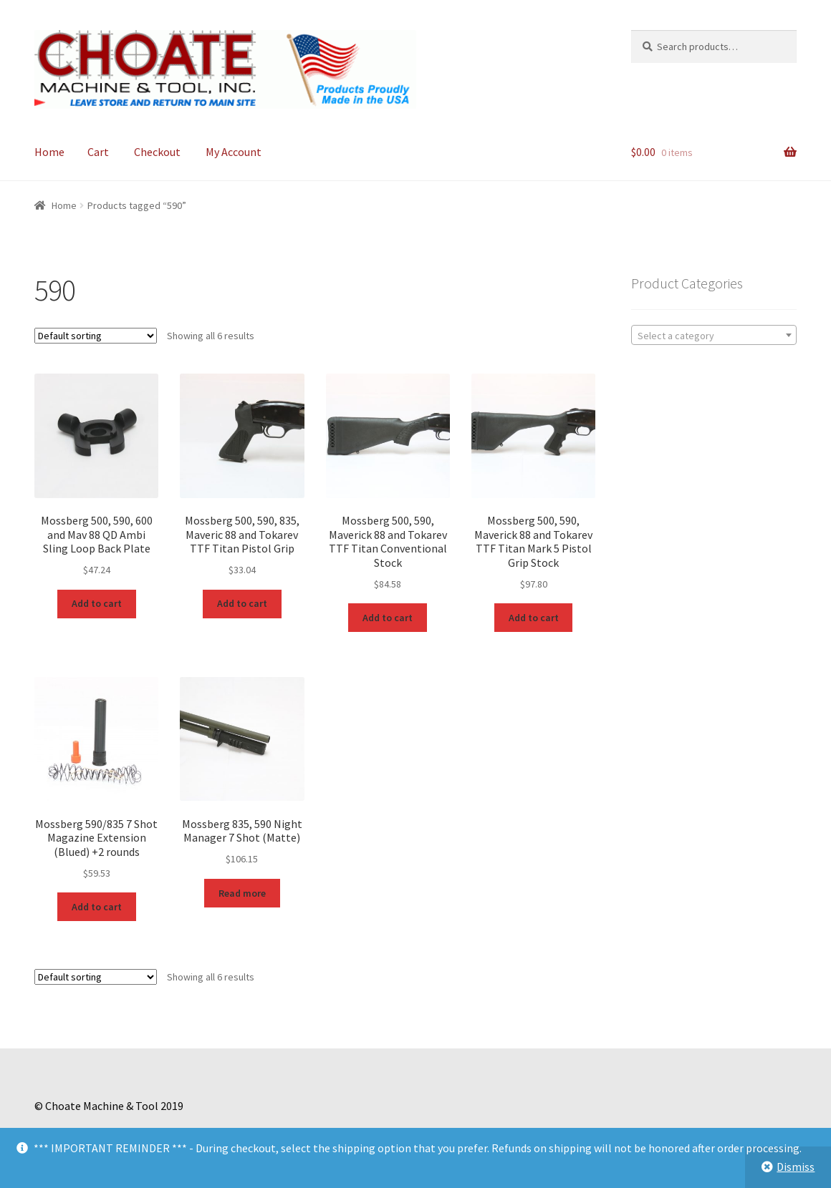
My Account (233, 152)
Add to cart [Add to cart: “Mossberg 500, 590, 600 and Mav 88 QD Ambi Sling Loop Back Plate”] (97, 603)
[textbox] (714, 336)
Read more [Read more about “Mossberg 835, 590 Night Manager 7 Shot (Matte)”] (242, 893)
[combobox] (714, 335)
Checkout (157, 152)
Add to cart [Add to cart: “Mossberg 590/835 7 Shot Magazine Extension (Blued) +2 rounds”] (97, 906)
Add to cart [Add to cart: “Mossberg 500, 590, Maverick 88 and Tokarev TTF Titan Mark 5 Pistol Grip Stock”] (534, 617)
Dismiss (796, 1166)
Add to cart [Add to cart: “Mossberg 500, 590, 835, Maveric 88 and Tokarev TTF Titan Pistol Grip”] (242, 603)
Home (49, 152)
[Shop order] (95, 336)
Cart (98, 152)
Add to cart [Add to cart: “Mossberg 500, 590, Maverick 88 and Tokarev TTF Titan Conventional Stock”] (387, 617)
